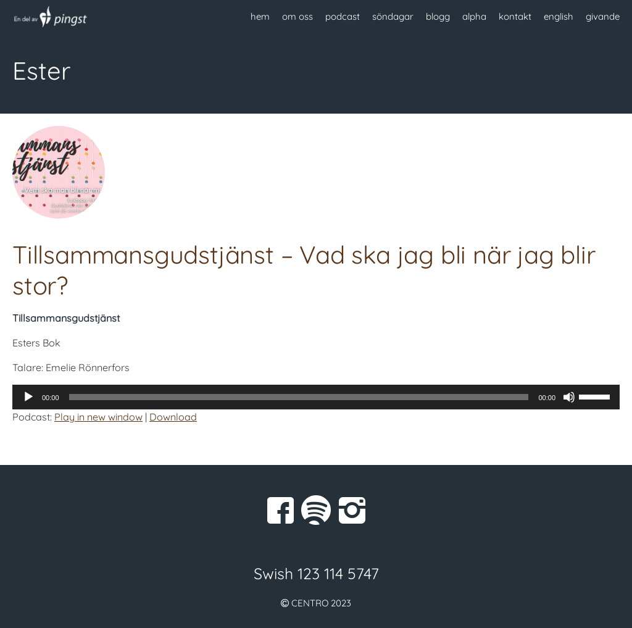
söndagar (393, 16)
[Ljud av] (569, 397)
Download (173, 417)
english (558, 16)
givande (603, 16)
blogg (438, 16)
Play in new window (98, 417)
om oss (297, 16)
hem (260, 16)
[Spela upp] (28, 397)
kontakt (515, 16)
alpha (474, 16)
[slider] (299, 397)
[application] (316, 397)
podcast (342, 16)
